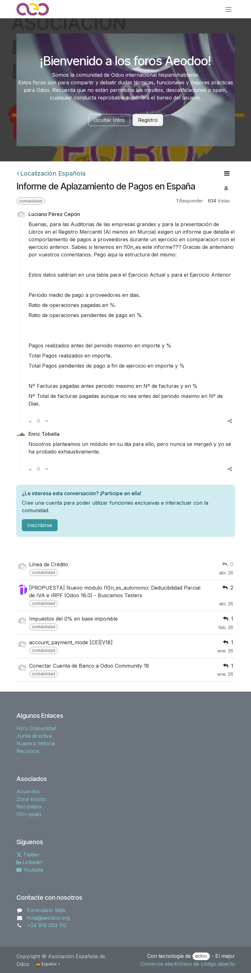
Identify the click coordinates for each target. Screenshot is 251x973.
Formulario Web (46, 910)
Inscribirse (39, 525)
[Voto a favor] (30, 421)
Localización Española (51, 173)
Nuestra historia (35, 743)
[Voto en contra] (46, 421)
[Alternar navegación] (228, 9)
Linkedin (29, 862)
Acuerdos (28, 791)
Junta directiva (34, 736)
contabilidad (30, 201)
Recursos (27, 751)
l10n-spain (28, 814)
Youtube (29, 870)
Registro (148, 120)
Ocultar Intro (109, 120)
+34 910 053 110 (46, 925)
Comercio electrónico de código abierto (187, 964)
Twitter (28, 854)
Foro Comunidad (36, 728)
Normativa (28, 806)
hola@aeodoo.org (48, 918)
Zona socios (31, 799)
